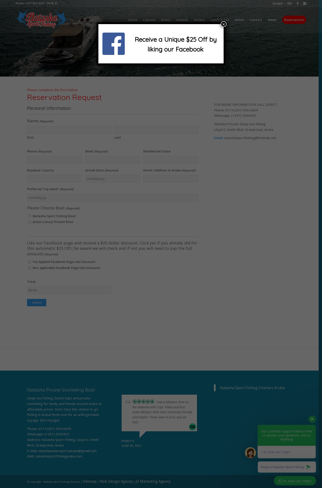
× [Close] (223, 24)
